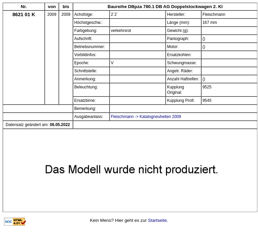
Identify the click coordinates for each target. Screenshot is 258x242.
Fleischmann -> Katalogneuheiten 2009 (146, 116)
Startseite (157, 220)
